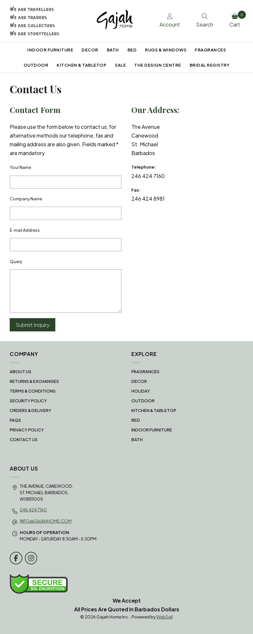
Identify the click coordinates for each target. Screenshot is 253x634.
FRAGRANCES (210, 49)
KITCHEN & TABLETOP (81, 65)
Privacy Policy (27, 429)
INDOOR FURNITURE (50, 49)
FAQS (15, 420)
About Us (20, 371)
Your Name (20, 167)
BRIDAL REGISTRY (210, 65)
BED (132, 49)
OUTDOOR (36, 65)
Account (170, 20)
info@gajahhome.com (46, 521)
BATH (113, 49)
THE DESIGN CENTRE (157, 65)
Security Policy (28, 400)
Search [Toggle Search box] (204, 20)
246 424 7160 (33, 509)
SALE (120, 65)
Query (16, 261)
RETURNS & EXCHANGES (34, 381)
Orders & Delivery (30, 410)
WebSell (164, 616)
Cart (236, 19)
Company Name (26, 198)
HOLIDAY (140, 391)
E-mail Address (25, 230)
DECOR (90, 49)
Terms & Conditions (33, 391)
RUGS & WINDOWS (165, 49)
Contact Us (24, 439)
